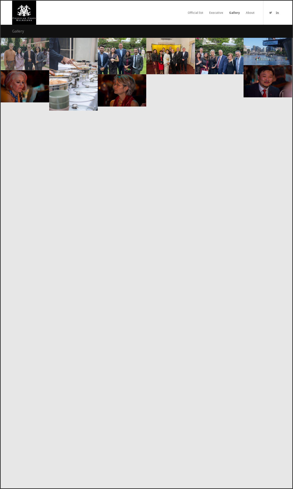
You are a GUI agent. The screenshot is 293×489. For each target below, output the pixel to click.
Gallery (18, 31)
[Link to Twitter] (270, 12)
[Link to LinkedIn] (277, 12)
